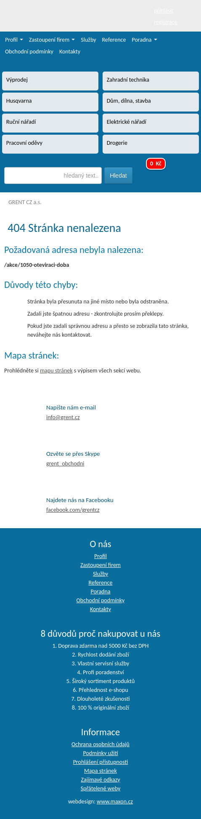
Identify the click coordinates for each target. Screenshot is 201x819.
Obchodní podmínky (29, 51)
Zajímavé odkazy (100, 779)
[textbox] (52, 175)
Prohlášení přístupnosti (100, 762)
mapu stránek (56, 370)
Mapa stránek (100, 770)
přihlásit (163, 10)
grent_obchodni (65, 463)
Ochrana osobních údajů (100, 744)
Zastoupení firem (52, 39)
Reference (114, 39)
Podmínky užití (100, 753)
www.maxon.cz (115, 801)
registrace (165, 22)
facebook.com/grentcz (73, 509)
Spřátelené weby (101, 788)
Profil (14, 39)
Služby (88, 39)
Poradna (144, 39)
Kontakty (69, 51)
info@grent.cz (63, 417)
